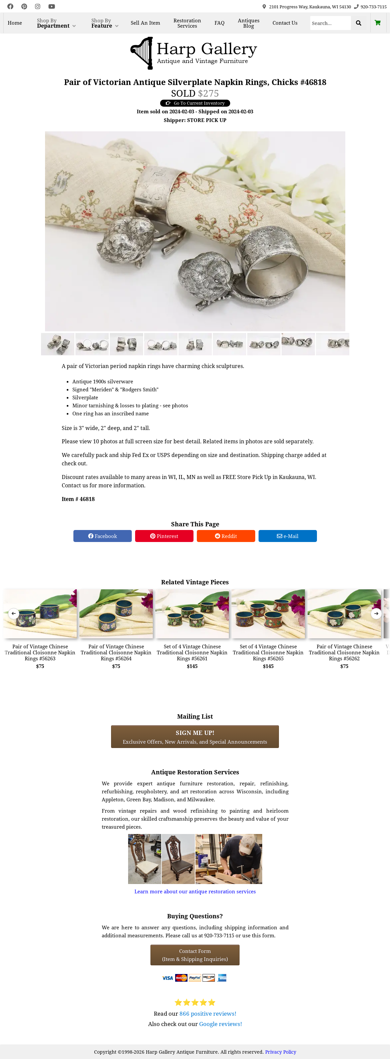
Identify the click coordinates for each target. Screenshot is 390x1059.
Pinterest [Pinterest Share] (164, 536)
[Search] (330, 23)
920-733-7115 (374, 7)
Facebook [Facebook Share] (102, 536)
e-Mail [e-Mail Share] (288, 536)
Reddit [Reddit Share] (226, 536)
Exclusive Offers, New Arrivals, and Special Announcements (195, 736)
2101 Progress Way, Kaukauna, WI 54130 (310, 7)
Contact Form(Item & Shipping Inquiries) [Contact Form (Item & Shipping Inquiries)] (195, 955)
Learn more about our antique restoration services (195, 891)
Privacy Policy (280, 1052)
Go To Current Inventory (195, 103)
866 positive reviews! (208, 1013)
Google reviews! (220, 1024)
